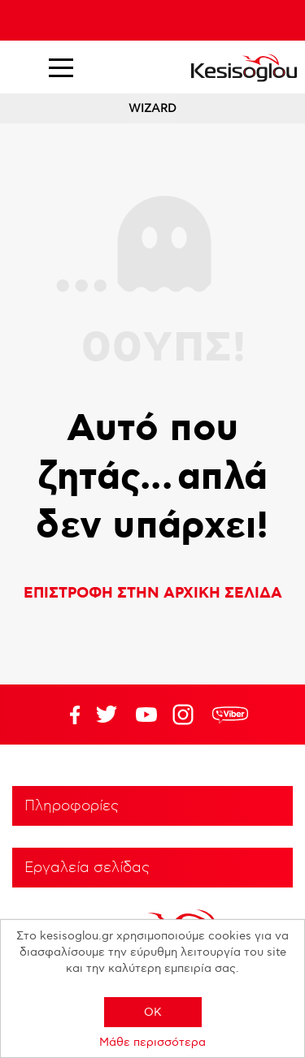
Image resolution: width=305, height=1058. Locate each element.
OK (153, 1012)
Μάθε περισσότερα (152, 1042)
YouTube (106, 714)
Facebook (67, 714)
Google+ (186, 714)
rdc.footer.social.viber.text (230, 714)
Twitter (146, 714)
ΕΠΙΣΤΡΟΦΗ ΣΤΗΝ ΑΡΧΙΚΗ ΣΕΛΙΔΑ (153, 593)
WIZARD (152, 108)
